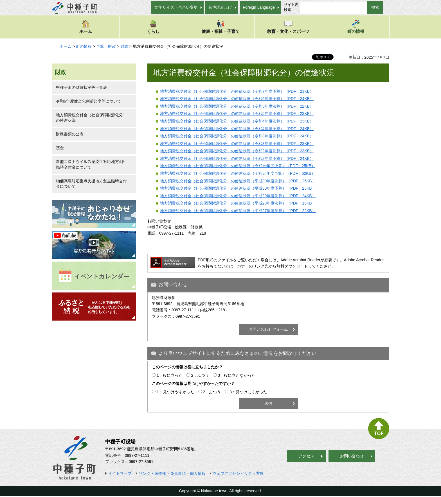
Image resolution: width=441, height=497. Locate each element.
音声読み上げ (220, 7)
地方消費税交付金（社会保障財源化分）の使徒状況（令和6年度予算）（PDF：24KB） (237, 98)
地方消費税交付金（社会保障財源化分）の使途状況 (91, 118)
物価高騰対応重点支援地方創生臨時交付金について (91, 184)
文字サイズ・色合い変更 (176, 7)
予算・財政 (106, 46)
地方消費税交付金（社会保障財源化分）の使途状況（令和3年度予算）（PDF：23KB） (237, 143)
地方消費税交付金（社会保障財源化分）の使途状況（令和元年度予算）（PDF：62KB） (237, 173)
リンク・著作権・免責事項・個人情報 (172, 473)
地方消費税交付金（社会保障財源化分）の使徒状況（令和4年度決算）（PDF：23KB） (237, 121)
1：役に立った (170, 375)
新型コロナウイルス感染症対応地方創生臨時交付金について (91, 164)
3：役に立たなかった (236, 375)
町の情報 (355, 26)
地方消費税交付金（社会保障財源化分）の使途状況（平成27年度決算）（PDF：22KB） (238, 210)
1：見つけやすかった (175, 392)
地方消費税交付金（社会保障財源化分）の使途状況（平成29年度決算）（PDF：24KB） (238, 196)
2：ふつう (200, 375)
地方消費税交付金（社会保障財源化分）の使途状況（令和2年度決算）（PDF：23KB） (237, 151)
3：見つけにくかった (248, 392)
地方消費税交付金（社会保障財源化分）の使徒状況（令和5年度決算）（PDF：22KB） (237, 106)
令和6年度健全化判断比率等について (88, 101)
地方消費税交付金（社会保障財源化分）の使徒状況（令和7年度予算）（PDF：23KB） (237, 91)
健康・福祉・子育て (221, 26)
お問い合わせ (352, 456)
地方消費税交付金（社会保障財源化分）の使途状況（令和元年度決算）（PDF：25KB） (237, 166)
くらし (153, 26)
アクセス (306, 456)
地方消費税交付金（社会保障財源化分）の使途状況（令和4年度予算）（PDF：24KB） (237, 128)
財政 (124, 46)
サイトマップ (120, 473)
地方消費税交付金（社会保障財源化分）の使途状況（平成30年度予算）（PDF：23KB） (238, 188)
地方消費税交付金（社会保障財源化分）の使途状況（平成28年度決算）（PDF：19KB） (238, 203)
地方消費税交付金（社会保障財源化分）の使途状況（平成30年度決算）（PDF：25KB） (238, 181)
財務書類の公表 (70, 134)
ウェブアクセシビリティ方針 (238, 473)
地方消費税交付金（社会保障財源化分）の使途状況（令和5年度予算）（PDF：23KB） (237, 113)
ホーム (85, 26)
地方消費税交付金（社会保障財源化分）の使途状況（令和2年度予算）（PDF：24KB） (237, 158)
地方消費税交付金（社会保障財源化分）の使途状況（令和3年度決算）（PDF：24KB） (237, 136)
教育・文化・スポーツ (288, 26)
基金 (60, 148)
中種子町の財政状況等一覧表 (81, 87)
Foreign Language (259, 7)
